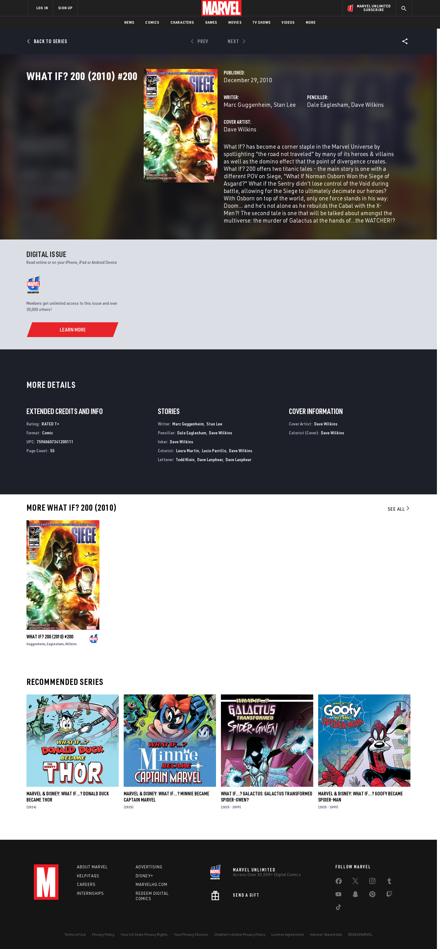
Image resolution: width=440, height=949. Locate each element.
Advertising (149, 866)
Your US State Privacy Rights (144, 934)
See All (399, 520)
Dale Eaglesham (286, 131)
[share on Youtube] (338, 895)
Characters (182, 22)
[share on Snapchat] (355, 895)
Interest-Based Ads (326, 934)
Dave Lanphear (210, 469)
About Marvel (92, 866)
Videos (288, 22)
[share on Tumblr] (389, 882)
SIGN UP (65, 8)
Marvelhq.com (151, 884)
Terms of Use (75, 934)
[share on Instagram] (372, 882)
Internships (90, 893)
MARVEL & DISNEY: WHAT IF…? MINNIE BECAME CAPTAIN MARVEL (166, 807)
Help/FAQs (88, 875)
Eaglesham (55, 654)
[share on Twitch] (389, 895)
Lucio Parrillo (214, 461)
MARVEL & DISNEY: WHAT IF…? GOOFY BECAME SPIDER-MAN (360, 807)
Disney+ (144, 875)
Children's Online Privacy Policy (239, 934)
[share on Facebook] (338, 882)
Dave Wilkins (326, 131)
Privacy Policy (103, 934)
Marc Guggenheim (165, 131)
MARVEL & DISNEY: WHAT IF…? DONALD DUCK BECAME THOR (67, 807)
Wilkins (71, 654)
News (129, 22)
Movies (235, 22)
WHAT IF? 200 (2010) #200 (49, 647)
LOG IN (42, 8)
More (311, 22)
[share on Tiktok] (338, 908)
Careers (86, 884)
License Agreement (287, 934)
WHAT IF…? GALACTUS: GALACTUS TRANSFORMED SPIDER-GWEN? (266, 807)
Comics (152, 22)
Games (211, 22)
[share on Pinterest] (372, 895)
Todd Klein (185, 469)
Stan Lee (202, 131)
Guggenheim (35, 654)
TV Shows (262, 22)
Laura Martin (187, 461)
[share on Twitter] (355, 882)
